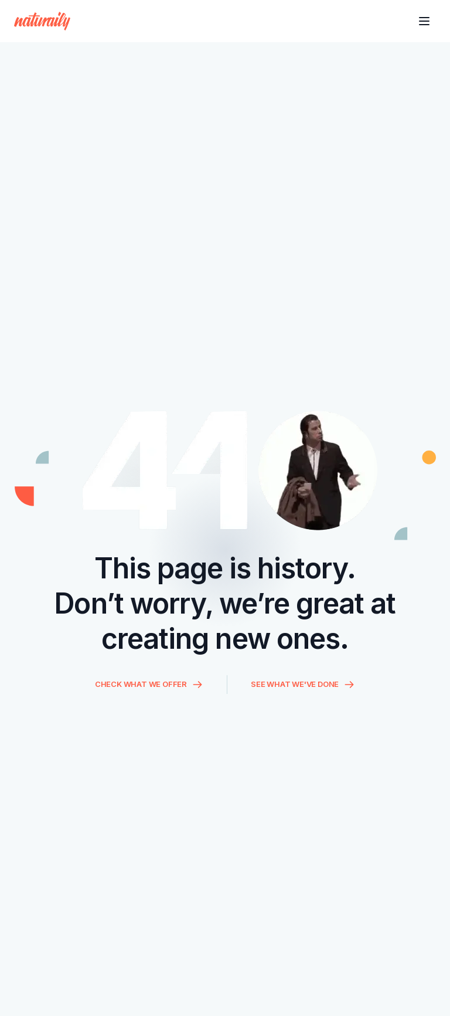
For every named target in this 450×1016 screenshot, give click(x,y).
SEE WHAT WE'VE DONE (303, 684)
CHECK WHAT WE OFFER (149, 684)
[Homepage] (42, 21)
